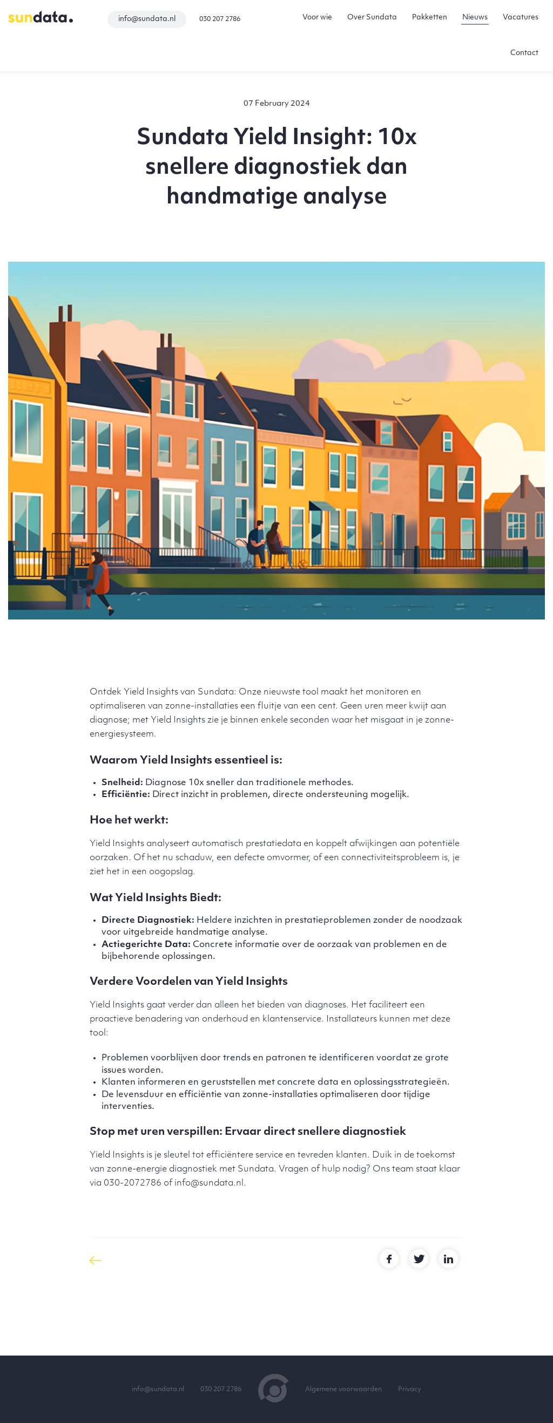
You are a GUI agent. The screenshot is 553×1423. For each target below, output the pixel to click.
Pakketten (429, 17)
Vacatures (520, 17)
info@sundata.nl (147, 19)
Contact (524, 53)
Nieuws (475, 17)
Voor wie (317, 17)
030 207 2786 (219, 19)
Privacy (409, 1389)
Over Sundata (372, 17)
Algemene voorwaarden (343, 1389)
